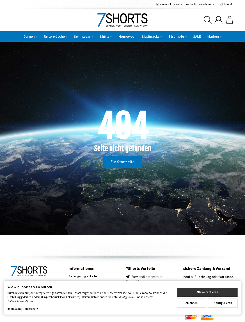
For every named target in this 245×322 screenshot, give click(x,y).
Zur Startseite (122, 161)
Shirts (106, 36)
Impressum (14, 308)
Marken (214, 36)
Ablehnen (191, 303)
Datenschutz (30, 308)
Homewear (127, 36)
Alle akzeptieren (207, 292)
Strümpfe (178, 36)
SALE (197, 36)
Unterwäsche (55, 36)
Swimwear (83, 36)
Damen (30, 36)
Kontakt (229, 4)
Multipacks (152, 36)
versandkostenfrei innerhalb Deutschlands (187, 4)
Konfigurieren (223, 303)
